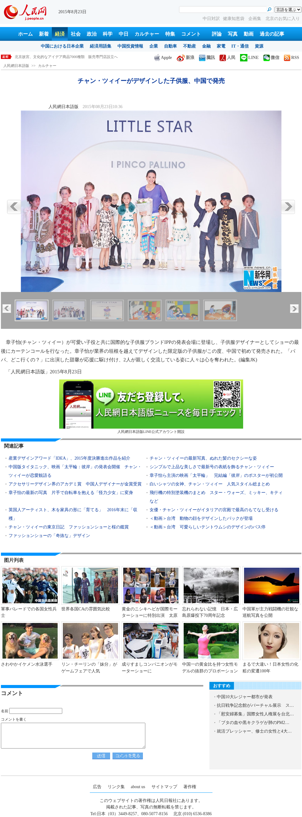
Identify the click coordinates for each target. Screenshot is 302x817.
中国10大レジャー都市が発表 (245, 696)
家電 (221, 46)
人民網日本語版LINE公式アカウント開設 (151, 406)
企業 (153, 46)
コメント (191, 34)
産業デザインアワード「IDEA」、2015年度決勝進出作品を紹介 (69, 458)
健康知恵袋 (234, 18)
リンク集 (116, 786)
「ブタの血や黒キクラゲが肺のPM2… (253, 722)
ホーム (25, 34)
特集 (170, 34)
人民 (227, 57)
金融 (206, 46)
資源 (259, 46)
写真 (233, 34)
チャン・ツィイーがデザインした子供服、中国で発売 (59, 57)
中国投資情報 (130, 46)
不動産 (189, 46)
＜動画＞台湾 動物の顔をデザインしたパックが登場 (201, 518)
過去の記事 (272, 34)
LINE (249, 57)
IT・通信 (240, 46)
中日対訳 (211, 18)
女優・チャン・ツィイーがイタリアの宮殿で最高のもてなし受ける (214, 510)
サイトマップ (164, 786)
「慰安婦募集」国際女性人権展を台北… (255, 714)
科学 (108, 34)
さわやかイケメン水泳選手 (26, 664)
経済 (60, 34)
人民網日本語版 (16, 66)
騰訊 (207, 57)
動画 (249, 34)
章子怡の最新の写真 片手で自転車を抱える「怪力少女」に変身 (71, 492)
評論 (217, 34)
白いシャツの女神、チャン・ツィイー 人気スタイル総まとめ (210, 484)
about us (138, 786)
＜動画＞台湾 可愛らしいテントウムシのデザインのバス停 (208, 527)
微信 (271, 57)
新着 (44, 34)
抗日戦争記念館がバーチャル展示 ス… (255, 705)
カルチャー (147, 34)
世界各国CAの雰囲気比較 (85, 609)
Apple (163, 57)
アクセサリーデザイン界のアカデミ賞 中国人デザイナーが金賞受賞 (75, 484)
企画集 (255, 18)
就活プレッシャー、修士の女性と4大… (254, 731)
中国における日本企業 (62, 46)
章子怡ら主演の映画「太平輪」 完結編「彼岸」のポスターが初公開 (218, 475)
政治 (92, 34)
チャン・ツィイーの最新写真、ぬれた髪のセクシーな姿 (203, 458)
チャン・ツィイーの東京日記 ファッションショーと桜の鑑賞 (69, 527)
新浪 (185, 57)
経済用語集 (100, 46)
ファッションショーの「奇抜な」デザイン (49, 535)
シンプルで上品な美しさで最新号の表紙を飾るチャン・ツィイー (212, 467)
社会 (76, 34)
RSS (291, 57)
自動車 (170, 46)
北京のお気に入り (283, 18)
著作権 (189, 786)
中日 (123, 34)
